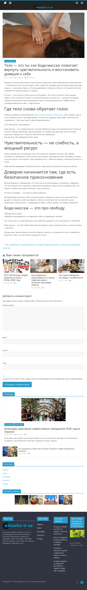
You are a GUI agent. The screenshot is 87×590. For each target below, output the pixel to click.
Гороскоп (6, 480)
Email (5, 350)
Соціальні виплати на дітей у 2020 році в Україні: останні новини (60, 553)
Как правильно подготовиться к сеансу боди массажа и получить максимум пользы (41, 246)
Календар (6, 477)
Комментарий (8, 305)
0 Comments (30, 78)
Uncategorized (10, 61)
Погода (5, 484)
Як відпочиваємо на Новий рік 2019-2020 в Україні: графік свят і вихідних (60, 566)
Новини (6, 470)
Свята (5, 473)
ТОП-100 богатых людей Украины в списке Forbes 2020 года (16, 277)
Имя (5, 337)
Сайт (4, 363)
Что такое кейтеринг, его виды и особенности (71, 276)
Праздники (19, 425)
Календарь (9, 425)
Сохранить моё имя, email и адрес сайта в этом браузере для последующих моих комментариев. (43, 379)
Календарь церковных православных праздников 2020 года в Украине (42, 430)
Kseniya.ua (20, 78)
